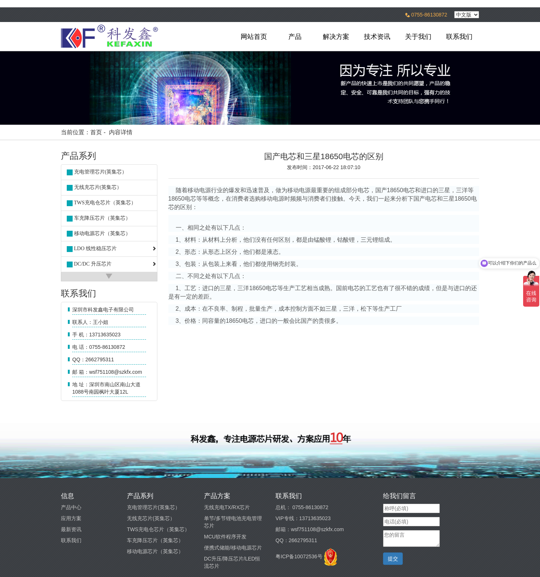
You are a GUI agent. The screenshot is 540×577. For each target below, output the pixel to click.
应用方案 (71, 518)
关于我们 (418, 36)
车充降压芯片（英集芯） (155, 540)
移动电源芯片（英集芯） (155, 551)
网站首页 (254, 36)
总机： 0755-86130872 (302, 507)
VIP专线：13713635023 (303, 518)
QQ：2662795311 (296, 540)
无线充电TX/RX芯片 (227, 507)
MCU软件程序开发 (225, 537)
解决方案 (336, 36)
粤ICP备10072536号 (299, 556)
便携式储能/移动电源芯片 (233, 548)
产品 (295, 36)
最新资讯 (71, 529)
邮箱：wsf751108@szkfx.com (310, 529)
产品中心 (71, 507)
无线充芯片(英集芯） (151, 518)
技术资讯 (377, 36)
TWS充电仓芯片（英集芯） (158, 529)
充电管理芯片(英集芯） (153, 507)
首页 (96, 132)
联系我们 (459, 36)
